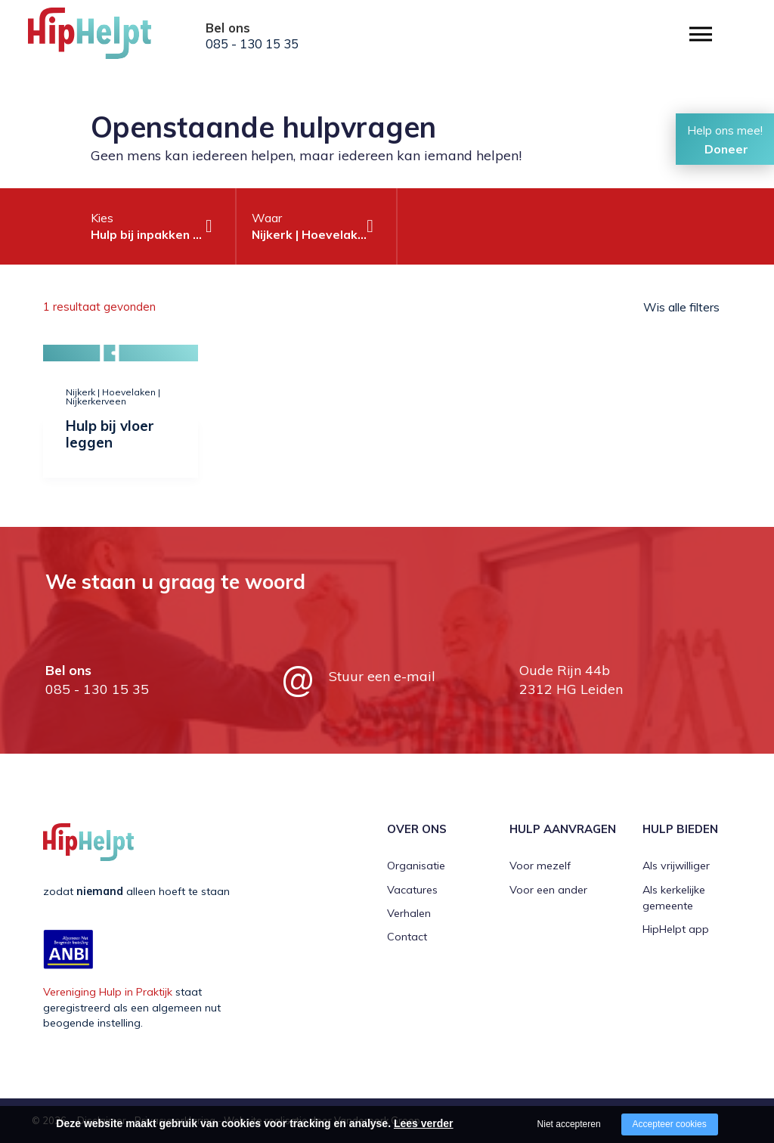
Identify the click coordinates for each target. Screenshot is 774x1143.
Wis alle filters (681, 306)
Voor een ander (548, 890)
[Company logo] (103, 38)
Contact (407, 936)
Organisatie (416, 865)
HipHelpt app (675, 929)
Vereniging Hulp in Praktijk (107, 992)
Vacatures (412, 890)
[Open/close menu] (700, 34)
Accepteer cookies (670, 1124)
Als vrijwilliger (676, 865)
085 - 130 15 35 (252, 43)
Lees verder (424, 1123)
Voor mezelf (540, 865)
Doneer (726, 148)
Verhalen (409, 913)
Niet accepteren (569, 1124)
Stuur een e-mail (382, 676)
